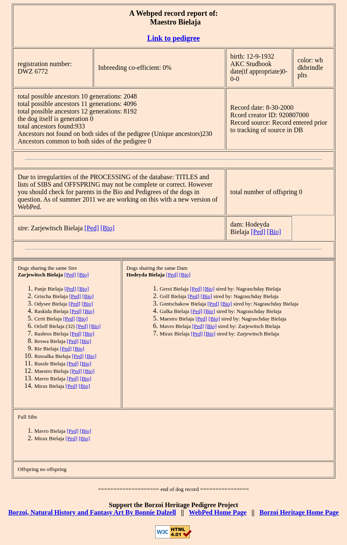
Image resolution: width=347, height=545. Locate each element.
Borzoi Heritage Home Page (299, 512)
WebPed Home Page (218, 512)
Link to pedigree (173, 38)
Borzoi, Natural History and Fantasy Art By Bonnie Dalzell (92, 512)
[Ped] (91, 228)
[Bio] (108, 228)
